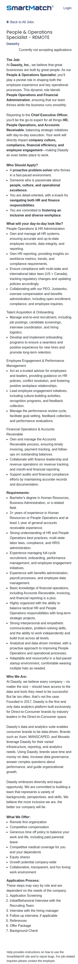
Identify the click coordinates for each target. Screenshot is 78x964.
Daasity (12, 43)
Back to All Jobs (20, 22)
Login (67, 8)
